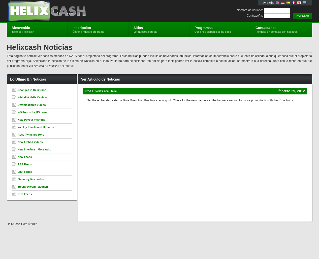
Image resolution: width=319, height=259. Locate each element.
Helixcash (66, 11)
